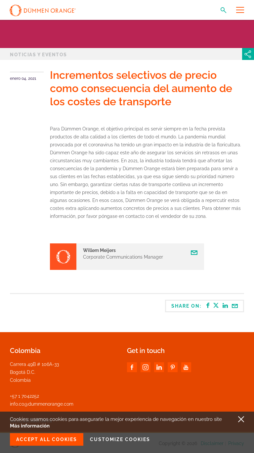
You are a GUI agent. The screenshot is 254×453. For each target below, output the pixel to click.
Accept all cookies (46, 439)
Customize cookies (120, 439)
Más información (30, 426)
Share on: (204, 306)
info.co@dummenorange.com (41, 404)
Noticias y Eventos (38, 54)
